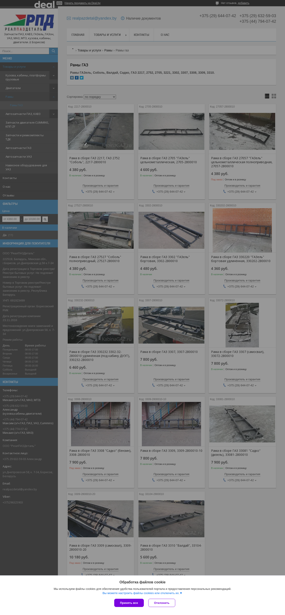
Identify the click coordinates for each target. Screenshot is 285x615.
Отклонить (161, 603)
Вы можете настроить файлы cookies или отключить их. (140, 593)
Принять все (129, 603)
